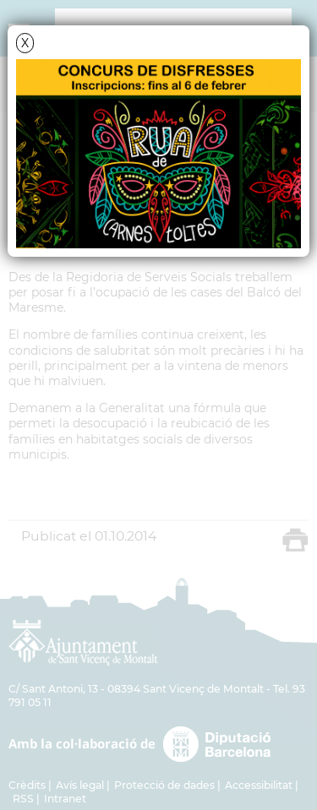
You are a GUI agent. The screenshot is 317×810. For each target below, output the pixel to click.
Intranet (65, 798)
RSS (23, 798)
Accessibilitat (258, 785)
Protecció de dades (164, 785)
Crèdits (27, 785)
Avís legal (80, 785)
